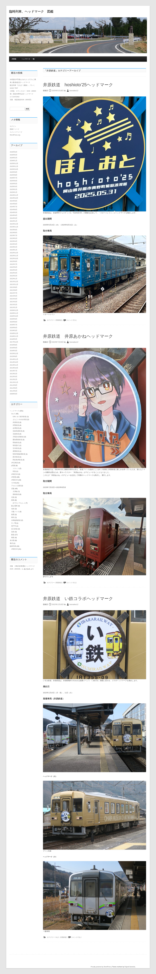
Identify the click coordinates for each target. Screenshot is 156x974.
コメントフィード (16, 132)
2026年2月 (13, 158)
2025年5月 (13, 184)
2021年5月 (13, 296)
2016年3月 (13, 350)
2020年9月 (13, 319)
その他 (13, 483)
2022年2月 (13, 276)
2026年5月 (13, 155)
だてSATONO (14, 97)
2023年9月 (13, 230)
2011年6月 (13, 388)
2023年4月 (13, 241)
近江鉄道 (14, 529)
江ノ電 (13, 523)
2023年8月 (13, 232)
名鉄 (12, 509)
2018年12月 (14, 333)
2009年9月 (13, 394)
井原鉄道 (58, 320)
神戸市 (13, 526)
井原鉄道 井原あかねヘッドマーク (78, 336)
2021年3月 (13, 302)
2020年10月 (14, 316)
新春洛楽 (16, 494)
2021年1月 (13, 307)
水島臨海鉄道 (16, 520)
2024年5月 (13, 212)
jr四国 (13, 465)
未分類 (12, 540)
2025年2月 (13, 189)
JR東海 (14, 59)
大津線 (15, 491)
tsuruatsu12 (73, 91)
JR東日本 (14, 474)
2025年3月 (13, 186)
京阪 (12, 488)
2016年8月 (13, 345)
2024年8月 (13, 204)
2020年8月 (13, 322)
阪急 (12, 535)
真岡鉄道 (16, 451)
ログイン (13, 126)
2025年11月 (14, 166)
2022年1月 (13, 279)
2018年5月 (13, 339)
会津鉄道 (16, 428)
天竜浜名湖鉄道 (18, 437)
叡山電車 (14, 506)
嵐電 (12, 514)
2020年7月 (13, 325)
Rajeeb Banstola (130, 967)
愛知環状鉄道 (17, 440)
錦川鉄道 (16, 457)
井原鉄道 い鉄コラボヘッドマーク (78, 598)
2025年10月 (14, 169)
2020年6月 (13, 327)
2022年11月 (14, 255)
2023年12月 (14, 224)
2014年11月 (14, 359)
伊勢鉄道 (16, 425)
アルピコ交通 (16, 486)
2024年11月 (14, 195)
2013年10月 (14, 368)
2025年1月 (13, 192)
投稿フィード (14, 129)
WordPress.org (15, 135)
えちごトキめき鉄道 (20, 419)
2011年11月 (14, 382)
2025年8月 (13, 175)
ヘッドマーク (14, 411)
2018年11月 (14, 336)
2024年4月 (13, 215)
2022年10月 (14, 258)
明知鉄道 (16, 442)
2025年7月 (13, 178)
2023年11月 (14, 227)
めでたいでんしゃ (19, 503)
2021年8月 (13, 290)
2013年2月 (13, 374)
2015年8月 (13, 356)
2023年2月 (13, 247)
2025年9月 (13, 172)
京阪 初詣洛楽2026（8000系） (21, 100)
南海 (12, 500)
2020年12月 (14, 310)
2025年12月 (14, 163)
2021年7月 (13, 293)
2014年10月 (14, 362)
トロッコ (16, 468)
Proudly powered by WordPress (101, 967)
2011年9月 (13, 385)
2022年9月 (13, 261)
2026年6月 (13, 152)
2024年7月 (13, 207)
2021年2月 (13, 304)
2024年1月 (13, 221)
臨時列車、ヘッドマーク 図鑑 (31, 11)
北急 (12, 497)
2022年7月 (13, 264)
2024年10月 (14, 198)
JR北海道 (14, 463)
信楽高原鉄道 (17, 431)
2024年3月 (13, 218)
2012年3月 (13, 376)
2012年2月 (13, 379)
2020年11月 (14, 313)
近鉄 (12, 532)
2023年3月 (13, 244)
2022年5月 (13, 267)
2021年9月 (13, 287)
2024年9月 (13, 201)
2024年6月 (13, 209)
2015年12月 (14, 353)
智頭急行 (16, 445)
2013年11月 (14, 365)
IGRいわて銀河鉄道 (19, 416)
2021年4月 (13, 299)
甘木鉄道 (16, 448)
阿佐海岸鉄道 (17, 460)
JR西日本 (14, 480)
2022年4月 (13, 270)
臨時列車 (13, 546)
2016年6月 (13, 348)
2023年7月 (13, 235)
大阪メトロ (15, 511)
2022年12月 (14, 253)
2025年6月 (13, 181)
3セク (57, 937)
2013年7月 (13, 371)
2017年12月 (14, 342)
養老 (12, 537)
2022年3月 (13, 273)
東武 (12, 517)
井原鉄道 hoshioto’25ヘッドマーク (78, 84)
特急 (14, 471)
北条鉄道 (16, 434)
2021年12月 (14, 281)
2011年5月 (13, 391)
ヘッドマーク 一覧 (28, 59)
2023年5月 (13, 238)
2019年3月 (13, 330)
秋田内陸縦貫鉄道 (19, 454)
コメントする (71, 320)
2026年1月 (13, 160)
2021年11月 (14, 284)
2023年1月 (13, 250)
